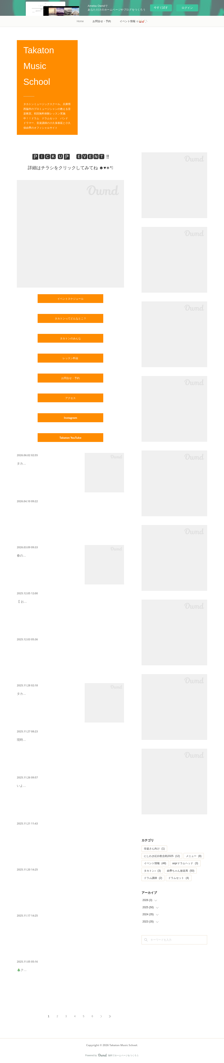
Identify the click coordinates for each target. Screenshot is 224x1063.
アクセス (70, 398)
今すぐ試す (161, 7)
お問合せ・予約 (102, 21)
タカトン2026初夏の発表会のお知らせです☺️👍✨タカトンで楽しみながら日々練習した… (48, 481)
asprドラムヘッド (185, 863)
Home (80, 21)
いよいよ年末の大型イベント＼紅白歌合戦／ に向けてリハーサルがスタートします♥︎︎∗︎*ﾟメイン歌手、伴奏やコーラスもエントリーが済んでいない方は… (69, 796)
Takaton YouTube (70, 438)
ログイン (187, 7)
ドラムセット (178, 878)
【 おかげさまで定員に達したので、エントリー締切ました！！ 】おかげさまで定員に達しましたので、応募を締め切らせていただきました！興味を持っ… (70, 612)
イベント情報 (155, 863)
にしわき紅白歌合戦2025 (162, 856)
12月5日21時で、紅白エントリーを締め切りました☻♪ (70, 601)
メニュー (193, 856)
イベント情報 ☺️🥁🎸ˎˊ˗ (133, 21)
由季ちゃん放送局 (180, 870)
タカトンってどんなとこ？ (70, 318)
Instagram (70, 418)
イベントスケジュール (70, 299)
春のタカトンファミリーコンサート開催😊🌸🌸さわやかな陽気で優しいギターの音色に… (48, 573)
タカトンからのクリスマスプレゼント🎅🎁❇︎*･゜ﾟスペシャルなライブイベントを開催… (48, 711)
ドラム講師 (153, 878)
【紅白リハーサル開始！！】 (45, 785)
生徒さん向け (154, 848)
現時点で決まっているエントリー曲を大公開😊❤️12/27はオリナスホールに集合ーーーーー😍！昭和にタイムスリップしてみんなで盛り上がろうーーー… (70, 750)
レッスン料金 (70, 358)
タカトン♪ (152, 870)
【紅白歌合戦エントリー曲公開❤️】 (52, 739)
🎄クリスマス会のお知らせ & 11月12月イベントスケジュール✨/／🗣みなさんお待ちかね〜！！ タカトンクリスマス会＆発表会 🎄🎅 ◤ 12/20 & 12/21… (70, 987)
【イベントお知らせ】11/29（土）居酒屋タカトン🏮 (69, 877)
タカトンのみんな (70, 338)
